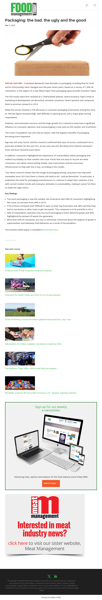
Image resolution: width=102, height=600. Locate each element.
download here (51, 229)
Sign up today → (51, 483)
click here (71, 585)
